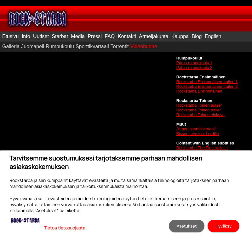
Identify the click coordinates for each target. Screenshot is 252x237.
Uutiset (41, 36)
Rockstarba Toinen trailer (198, 110)
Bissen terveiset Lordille (197, 133)
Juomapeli (32, 46)
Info (26, 36)
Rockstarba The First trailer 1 (202, 147)
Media (78, 36)
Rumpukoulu (60, 46)
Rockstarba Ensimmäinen (199, 91)
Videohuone (143, 46)
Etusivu (10, 36)
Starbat (60, 36)
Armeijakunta (153, 36)
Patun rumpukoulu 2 (194, 67)
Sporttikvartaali (92, 46)
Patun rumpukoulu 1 (194, 62)
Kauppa (180, 36)
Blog (197, 36)
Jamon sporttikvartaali (195, 129)
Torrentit (120, 46)
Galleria (11, 46)
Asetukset (187, 226)
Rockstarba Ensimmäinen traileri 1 (207, 81)
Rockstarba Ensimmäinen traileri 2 (207, 86)
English (213, 36)
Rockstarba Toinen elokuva (200, 114)
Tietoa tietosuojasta (64, 228)
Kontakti (127, 36)
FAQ (110, 36)
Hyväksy (223, 226)
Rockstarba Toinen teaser (199, 105)
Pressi (94, 36)
